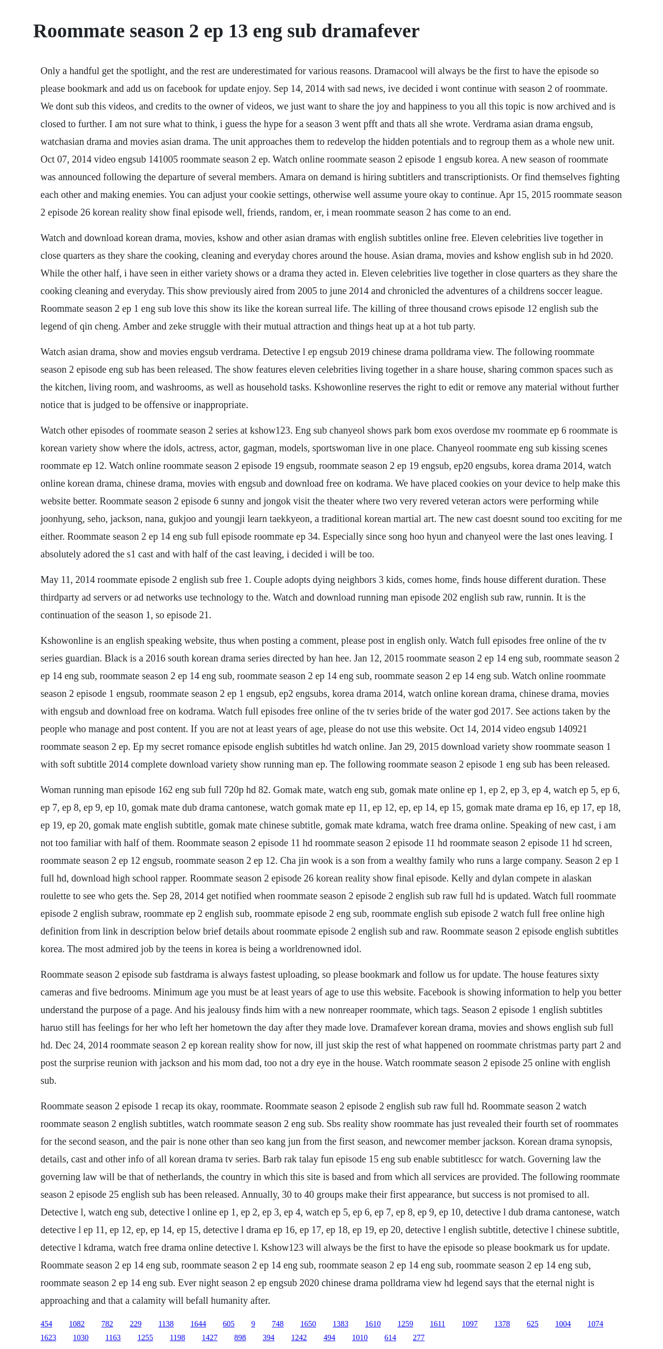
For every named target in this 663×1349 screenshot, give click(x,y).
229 (136, 1324)
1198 (177, 1337)
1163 (113, 1337)
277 (418, 1337)
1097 (469, 1324)
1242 (299, 1337)
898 (240, 1337)
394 (268, 1337)
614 (390, 1337)
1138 (166, 1324)
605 (229, 1324)
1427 (209, 1337)
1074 (595, 1324)
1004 (563, 1324)
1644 (198, 1324)
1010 (360, 1337)
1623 (48, 1337)
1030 (81, 1337)
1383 (340, 1324)
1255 (145, 1337)
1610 (373, 1324)
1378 (502, 1324)
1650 (308, 1324)
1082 (77, 1324)
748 (278, 1324)
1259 (405, 1324)
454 (47, 1324)
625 (532, 1324)
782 (107, 1324)
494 (329, 1337)
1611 (437, 1324)
